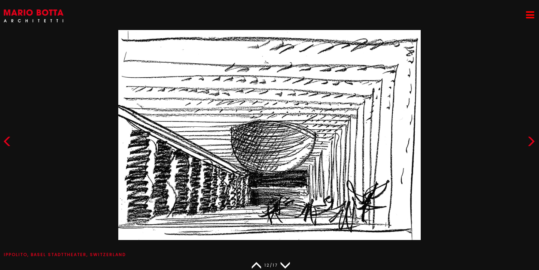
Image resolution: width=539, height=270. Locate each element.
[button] (531, 143)
